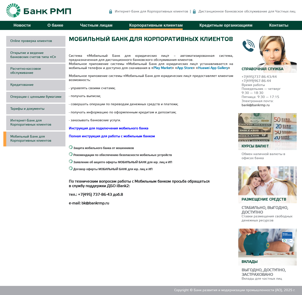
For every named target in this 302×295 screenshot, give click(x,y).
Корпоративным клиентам (156, 25)
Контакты (278, 25)
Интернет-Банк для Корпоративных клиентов (151, 12)
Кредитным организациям (225, 25)
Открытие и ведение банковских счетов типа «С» (33, 55)
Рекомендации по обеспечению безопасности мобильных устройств (122, 155)
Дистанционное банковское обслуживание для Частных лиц (247, 12)
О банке (55, 25)
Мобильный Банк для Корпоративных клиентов (30, 139)
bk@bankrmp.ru (95, 203)
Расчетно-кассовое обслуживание (25, 71)
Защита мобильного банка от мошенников (103, 148)
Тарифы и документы (27, 109)
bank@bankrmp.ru (256, 105)
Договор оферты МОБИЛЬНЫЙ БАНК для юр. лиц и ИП (112, 169)
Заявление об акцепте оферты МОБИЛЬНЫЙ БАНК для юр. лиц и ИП (122, 162)
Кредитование (22, 85)
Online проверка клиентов (31, 41)
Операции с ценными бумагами (35, 97)
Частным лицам (96, 25)
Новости (22, 25)
